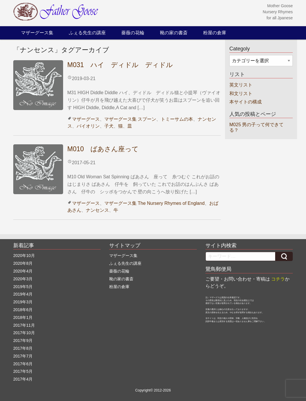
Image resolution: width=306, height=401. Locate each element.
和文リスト (240, 93)
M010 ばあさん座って (103, 149)
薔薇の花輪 (132, 32)
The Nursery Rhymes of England (171, 203)
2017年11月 (24, 325)
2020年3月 (23, 279)
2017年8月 (23, 348)
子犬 (109, 126)
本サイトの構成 (245, 101)
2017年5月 (23, 371)
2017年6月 (23, 364)
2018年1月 (23, 317)
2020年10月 (24, 255)
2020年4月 (23, 271)
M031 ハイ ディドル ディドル (120, 65)
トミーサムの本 (177, 119)
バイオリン (88, 126)
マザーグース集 (37, 32)
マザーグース (86, 119)
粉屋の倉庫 (214, 32)
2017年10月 (24, 332)
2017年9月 (23, 340)
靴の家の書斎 (174, 32)
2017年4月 (23, 379)
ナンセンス (97, 210)
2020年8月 (23, 263)
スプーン (147, 119)
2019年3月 (23, 302)
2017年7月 (23, 356)
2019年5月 (23, 286)
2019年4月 (23, 294)
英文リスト (240, 84)
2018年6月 (23, 309)
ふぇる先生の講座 (87, 32)
